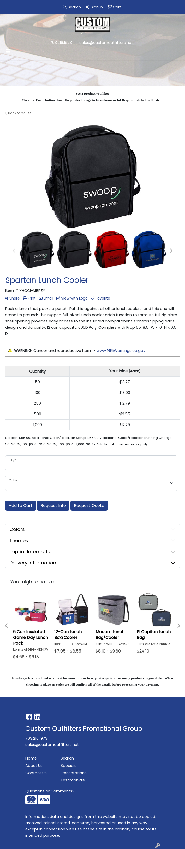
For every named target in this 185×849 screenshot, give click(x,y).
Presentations (74, 772)
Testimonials (73, 780)
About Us (34, 765)
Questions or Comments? (49, 791)
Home (31, 758)
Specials (68, 765)
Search (67, 758)
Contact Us (36, 772)
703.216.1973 (61, 42)
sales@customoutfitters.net (106, 42)
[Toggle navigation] (8, 51)
